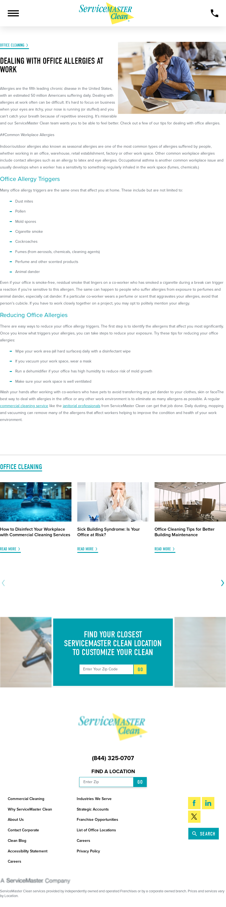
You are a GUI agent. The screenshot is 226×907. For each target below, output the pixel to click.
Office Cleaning (12, 45)
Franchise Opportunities (97, 819)
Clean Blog (17, 840)
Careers (83, 840)
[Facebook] (194, 803)
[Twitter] (194, 817)
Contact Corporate (23, 830)
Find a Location (113, 771)
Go (140, 669)
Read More (8, 549)
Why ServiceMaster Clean (30, 809)
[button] (13, 13)
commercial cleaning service (24, 405)
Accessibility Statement (27, 851)
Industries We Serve (94, 798)
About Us (16, 819)
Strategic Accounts (93, 809)
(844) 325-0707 (113, 758)
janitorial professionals (81, 405)
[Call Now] (215, 13)
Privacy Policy (88, 851)
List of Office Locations (96, 830)
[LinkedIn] (208, 803)
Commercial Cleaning (26, 798)
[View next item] (221, 583)
